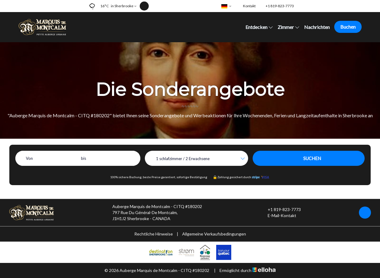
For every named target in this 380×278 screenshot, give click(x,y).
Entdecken (259, 27)
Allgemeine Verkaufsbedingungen (214, 233)
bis (83, 158)
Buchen (348, 27)
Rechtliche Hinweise (153, 233)
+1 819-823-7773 (281, 209)
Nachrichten (317, 27)
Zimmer (289, 27)
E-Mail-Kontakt (278, 215)
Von (29, 158)
